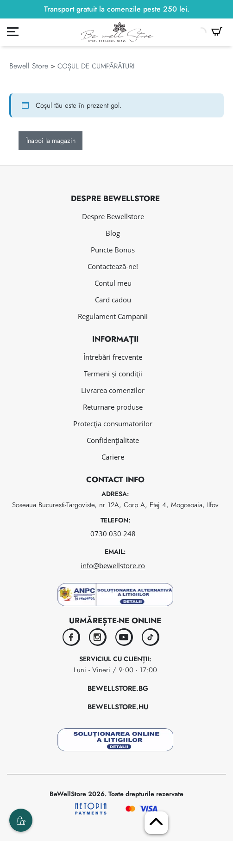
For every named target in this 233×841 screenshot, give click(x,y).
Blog (113, 233)
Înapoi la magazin (51, 140)
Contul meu (113, 283)
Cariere (112, 456)
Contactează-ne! (113, 266)
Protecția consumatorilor (112, 423)
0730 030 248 (113, 533)
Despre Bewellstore (113, 216)
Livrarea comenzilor (113, 390)
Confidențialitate (113, 440)
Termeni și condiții (113, 373)
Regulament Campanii (113, 316)
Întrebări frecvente (112, 357)
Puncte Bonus (113, 249)
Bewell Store (28, 66)
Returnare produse (113, 406)
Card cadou (113, 299)
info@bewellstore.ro (113, 565)
